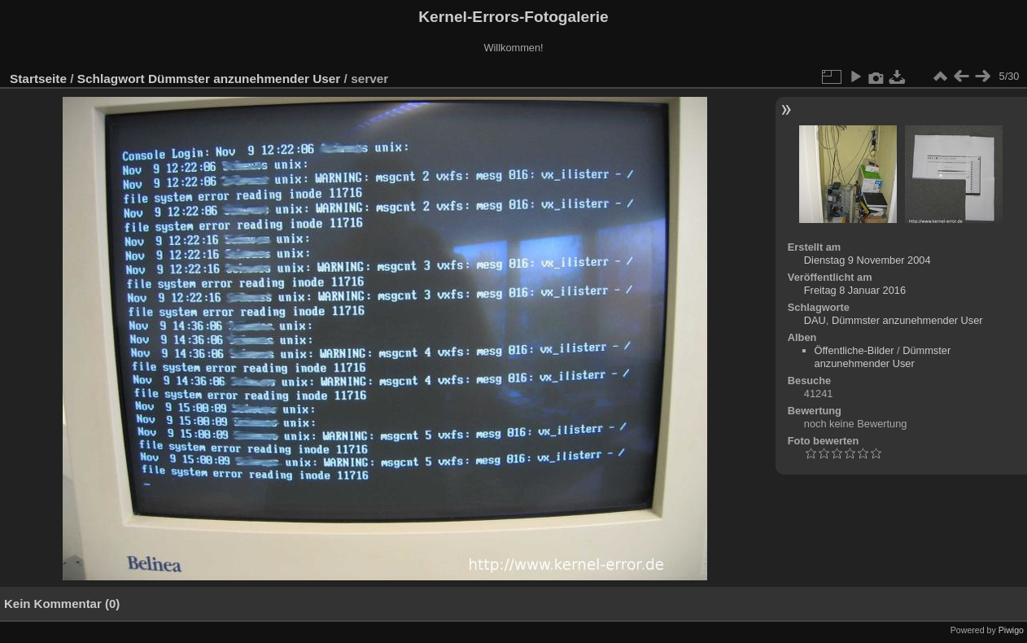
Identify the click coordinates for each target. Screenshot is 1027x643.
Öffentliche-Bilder (854, 350)
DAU (815, 320)
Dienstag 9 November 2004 (867, 260)
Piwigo (1011, 630)
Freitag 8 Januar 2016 (855, 290)
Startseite (38, 78)
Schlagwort (111, 78)
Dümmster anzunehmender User (244, 78)
